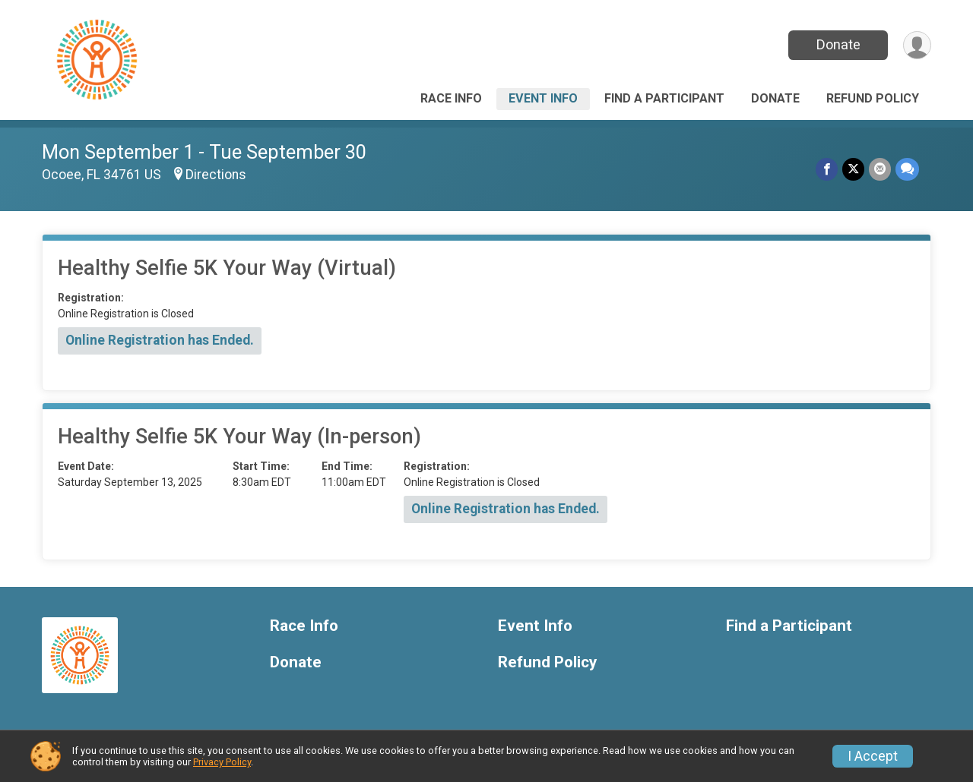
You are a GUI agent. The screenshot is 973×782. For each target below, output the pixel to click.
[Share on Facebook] (827, 169)
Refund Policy (872, 98)
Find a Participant (664, 98)
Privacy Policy (222, 762)
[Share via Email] (880, 169)
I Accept (873, 756)
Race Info (451, 98)
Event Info (543, 98)
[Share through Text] (907, 169)
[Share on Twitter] (853, 169)
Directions (215, 174)
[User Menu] (917, 45)
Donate (838, 44)
